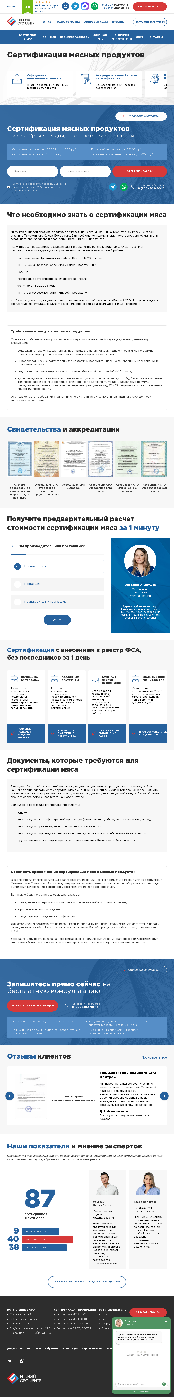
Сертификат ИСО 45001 (72, 1324)
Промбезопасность (74, 37)
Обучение (51, 1349)
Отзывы (118, 22)
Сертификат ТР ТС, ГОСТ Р (73, 1328)
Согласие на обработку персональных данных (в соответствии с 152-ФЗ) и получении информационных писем (37, 187)
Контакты (155, 37)
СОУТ (139, 37)
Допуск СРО (15, 1349)
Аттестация (70, 1349)
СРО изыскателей (21, 1324)
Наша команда (68, 22)
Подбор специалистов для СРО (30, 1328)
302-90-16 (115, 5)
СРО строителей (20, 1314)
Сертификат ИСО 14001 (71, 1319)
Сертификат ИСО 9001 (71, 1314)
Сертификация (92, 1349)
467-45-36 (115, 8)
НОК (53, 37)
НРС (29, 1349)
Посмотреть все (154, 1057)
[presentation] (9, 1096)
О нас (47, 22)
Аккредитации (96, 22)
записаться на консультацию (32, 1006)
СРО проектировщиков (25, 1319)
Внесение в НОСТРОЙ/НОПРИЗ (30, 1333)
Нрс (43, 37)
